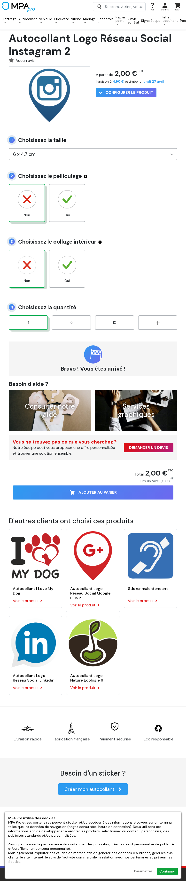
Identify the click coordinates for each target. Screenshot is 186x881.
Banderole (106, 20)
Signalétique (151, 20)
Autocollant (27, 20)
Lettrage (9, 20)
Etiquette (61, 20)
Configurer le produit (126, 92)
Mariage (89, 20)
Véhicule (45, 20)
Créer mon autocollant (93, 789)
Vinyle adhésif (133, 20)
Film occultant (170, 20)
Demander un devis (148, 447)
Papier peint (120, 20)
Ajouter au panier (93, 492)
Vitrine (76, 20)
